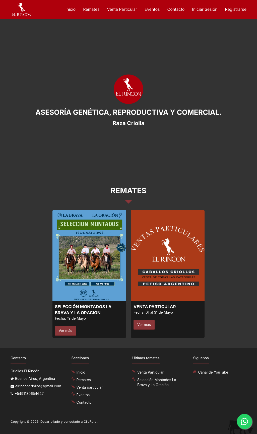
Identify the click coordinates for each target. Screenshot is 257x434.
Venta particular (90, 387)
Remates (91, 9)
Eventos (152, 9)
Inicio (71, 9)
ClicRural (90, 421)
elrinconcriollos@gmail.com (38, 386)
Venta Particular (122, 9)
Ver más (65, 330)
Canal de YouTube (213, 372)
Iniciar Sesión (204, 9)
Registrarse (235, 9)
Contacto (175, 9)
